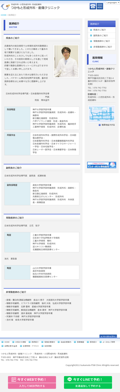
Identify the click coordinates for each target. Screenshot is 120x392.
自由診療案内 (66, 342)
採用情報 (48, 346)
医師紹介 (94, 23)
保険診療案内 (49, 342)
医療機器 (80, 342)
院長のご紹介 (99, 29)
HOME (3, 15)
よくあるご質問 (109, 342)
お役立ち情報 (20, 342)
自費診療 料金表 (10, 346)
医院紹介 (93, 342)
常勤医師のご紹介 (101, 40)
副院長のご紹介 (100, 35)
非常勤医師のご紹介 (102, 46)
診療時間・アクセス (31, 346)
